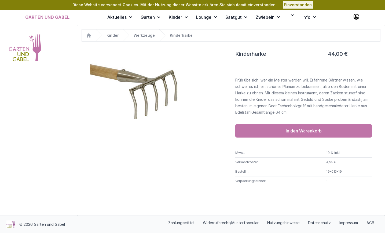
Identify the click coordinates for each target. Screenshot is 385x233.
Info (309, 17)
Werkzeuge (144, 35)
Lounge (206, 17)
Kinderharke (181, 35)
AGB (370, 222)
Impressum (348, 222)
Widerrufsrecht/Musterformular (231, 222)
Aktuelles (119, 17)
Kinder (178, 17)
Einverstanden (298, 4)
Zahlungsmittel (181, 222)
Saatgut (236, 17)
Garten (150, 17)
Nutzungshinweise (283, 222)
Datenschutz (319, 222)
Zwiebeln (268, 17)
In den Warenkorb (304, 131)
